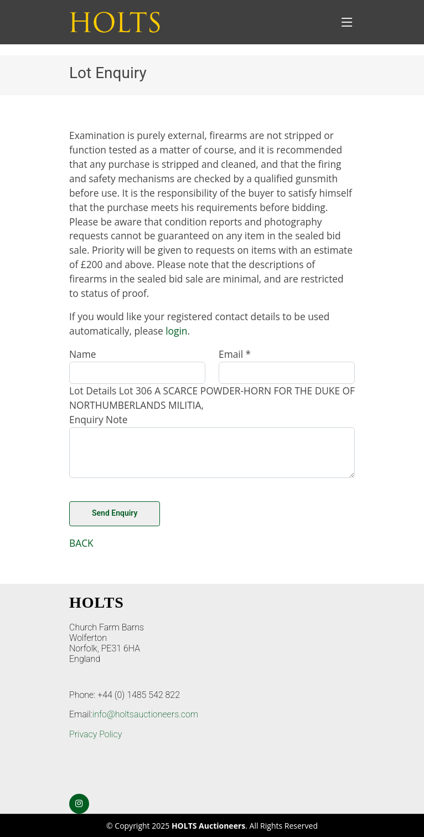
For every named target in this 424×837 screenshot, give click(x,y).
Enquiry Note (98, 419)
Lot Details (92, 390)
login (176, 330)
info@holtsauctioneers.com (145, 714)
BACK (81, 543)
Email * (235, 354)
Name (82, 354)
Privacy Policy (95, 734)
